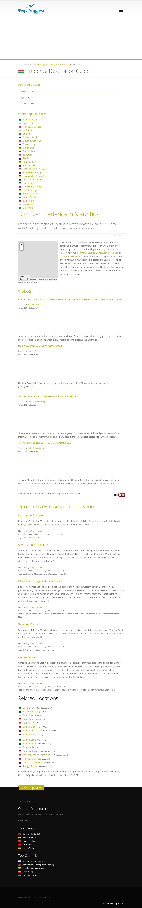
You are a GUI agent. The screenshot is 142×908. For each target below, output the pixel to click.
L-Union (27, 130)
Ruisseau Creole (32, 126)
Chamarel (28, 147)
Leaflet (31, 279)
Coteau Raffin (30, 137)
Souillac (27, 158)
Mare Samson (36, 711)
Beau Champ (30, 193)
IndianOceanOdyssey (36, 401)
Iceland (27, 875)
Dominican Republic (36, 865)
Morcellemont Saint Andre (45, 755)
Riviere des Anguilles (34, 176)
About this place (28, 91)
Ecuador (31, 868)
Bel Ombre (29, 151)
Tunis (26, 844)
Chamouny (29, 144)
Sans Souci (37, 707)
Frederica (28, 123)
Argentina (31, 861)
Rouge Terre (37, 766)
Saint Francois (39, 730)
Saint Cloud (37, 743)
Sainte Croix (35, 739)
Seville (26, 848)
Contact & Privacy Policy (112, 903)
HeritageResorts (34, 351)
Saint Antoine (39, 751)
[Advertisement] (71, 38)
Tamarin (27, 154)
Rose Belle (29, 165)
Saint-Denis (29, 197)
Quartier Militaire (33, 179)
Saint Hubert (35, 726)
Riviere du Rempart (34, 172)
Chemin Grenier (32, 140)
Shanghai (27, 841)
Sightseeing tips (28, 97)
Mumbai (27, 837)
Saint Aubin (29, 161)
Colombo (29, 834)
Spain (26, 872)
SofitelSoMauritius (35, 304)
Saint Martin (30, 119)
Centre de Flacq (32, 186)
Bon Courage (30, 190)
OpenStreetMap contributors (47, 279)
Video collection (28, 103)
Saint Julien (32, 723)
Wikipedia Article (36, 531)
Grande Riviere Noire (35, 169)
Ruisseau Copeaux (39, 762)
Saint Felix (29, 200)
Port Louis (29, 183)
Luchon (27, 133)
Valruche (28, 204)
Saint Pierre (32, 715)
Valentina (28, 207)
